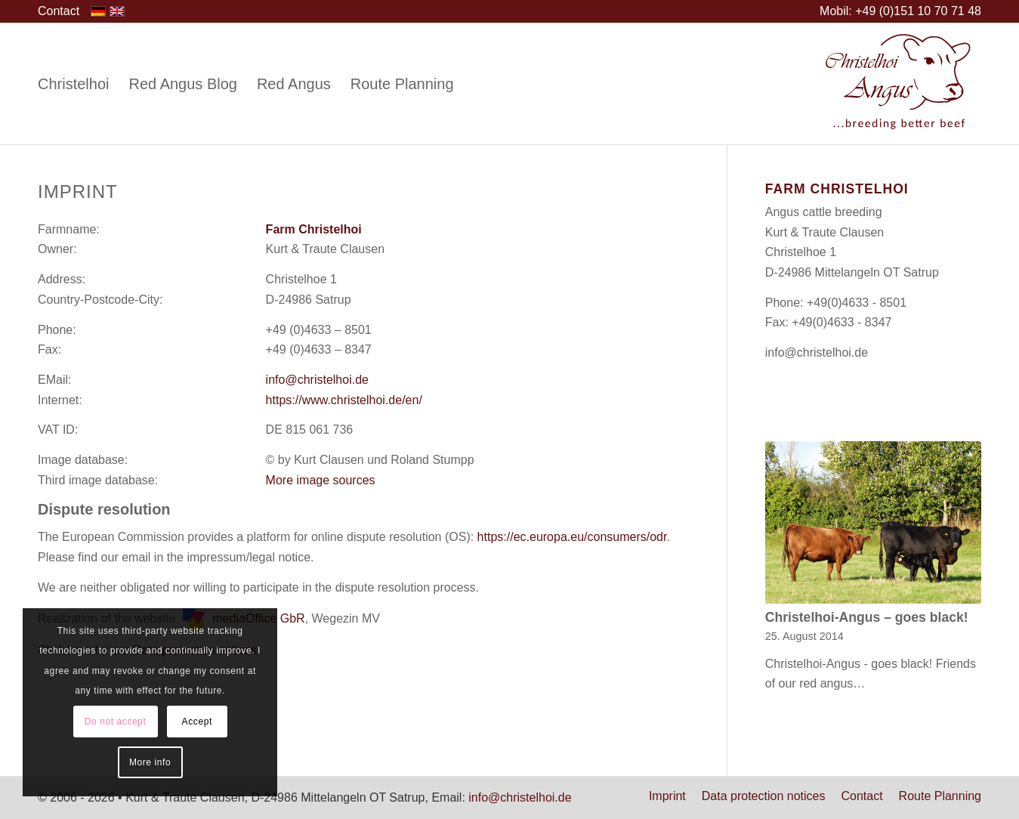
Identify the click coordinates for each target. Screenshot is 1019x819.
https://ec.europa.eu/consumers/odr (572, 536)
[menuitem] (58, 11)
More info (150, 762)
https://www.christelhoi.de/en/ (344, 400)
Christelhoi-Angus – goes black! (866, 617)
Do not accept (116, 721)
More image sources (320, 480)
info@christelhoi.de (317, 379)
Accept (197, 721)
